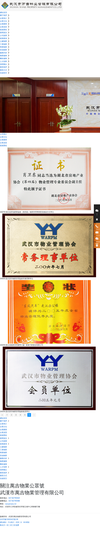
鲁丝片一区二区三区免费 (9, 525)
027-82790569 (14, 498)
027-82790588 (14, 501)
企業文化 (3, 137)
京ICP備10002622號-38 (9, 519)
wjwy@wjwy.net (10, 504)
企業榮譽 (3, 140)
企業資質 (3, 143)
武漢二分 (19, 522)
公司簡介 (3, 134)
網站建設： (4, 522)
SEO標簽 (26, 522)
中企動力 (11, 522)
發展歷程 (3, 146)
